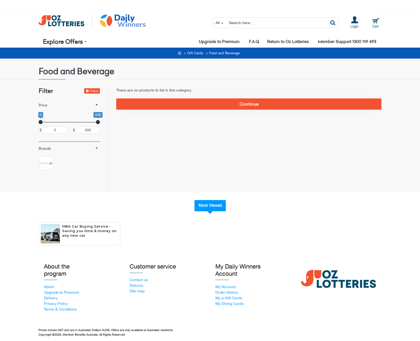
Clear (94, 91)
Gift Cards (195, 53)
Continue (248, 104)
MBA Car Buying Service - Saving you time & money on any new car (89, 230)
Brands (45, 148)
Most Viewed (210, 205)
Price (43, 105)
